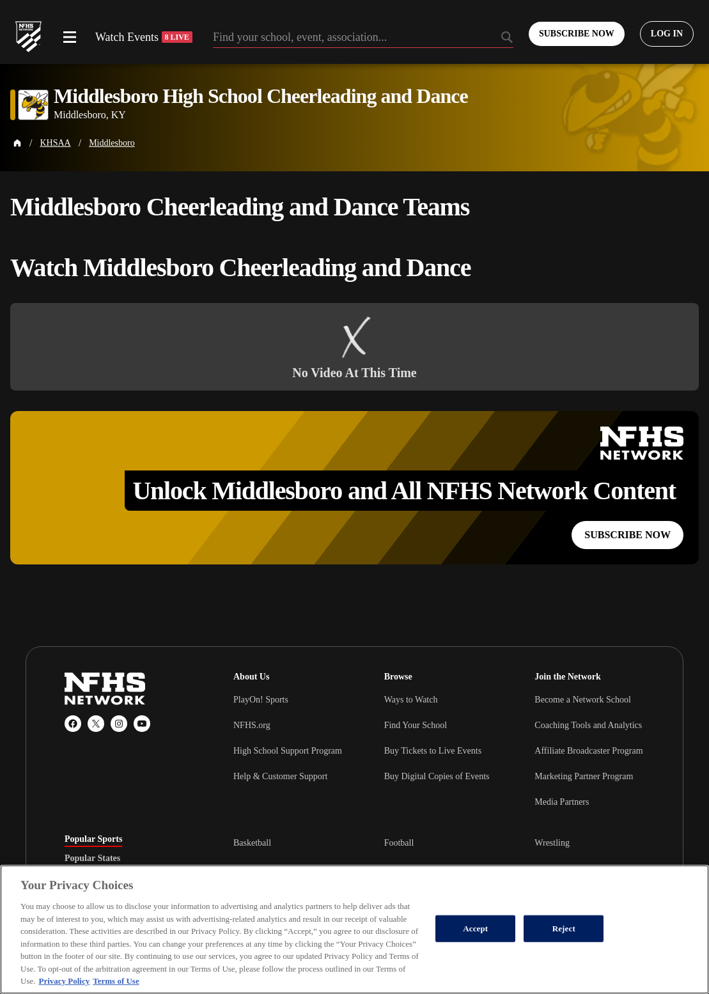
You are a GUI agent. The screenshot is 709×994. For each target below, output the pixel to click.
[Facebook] (73, 723)
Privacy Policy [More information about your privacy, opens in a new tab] (64, 981)
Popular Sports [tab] (93, 839)
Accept (475, 928)
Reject (563, 928)
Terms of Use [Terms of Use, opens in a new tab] (116, 981)
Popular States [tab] (92, 858)
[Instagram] (119, 723)
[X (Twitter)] (96, 723)
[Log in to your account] (667, 34)
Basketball (252, 843)
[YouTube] (142, 723)
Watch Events (143, 37)
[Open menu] (69, 37)
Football (399, 843)
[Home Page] (17, 143)
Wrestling (552, 843)
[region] (354, 929)
